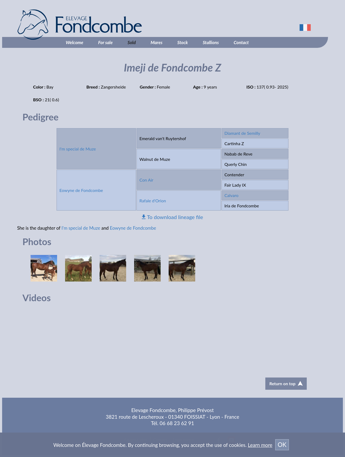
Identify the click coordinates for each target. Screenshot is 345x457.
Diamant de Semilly (242, 133)
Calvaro (231, 195)
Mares (157, 42)
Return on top (286, 383)
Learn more (260, 445)
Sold (131, 42)
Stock (182, 42)
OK (282, 444)
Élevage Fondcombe (107, 24)
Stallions (211, 42)
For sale (105, 42)
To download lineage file (175, 217)
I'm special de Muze (77, 148)
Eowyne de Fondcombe (81, 190)
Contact (241, 42)
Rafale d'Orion (152, 200)
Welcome (74, 42)
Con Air (146, 179)
